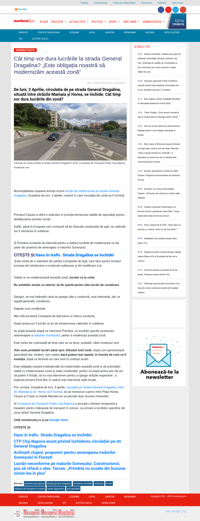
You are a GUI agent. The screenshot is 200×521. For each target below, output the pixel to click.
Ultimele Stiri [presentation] (142, 46)
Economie (74, 32)
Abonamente (146, 3)
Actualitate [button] (77, 22)
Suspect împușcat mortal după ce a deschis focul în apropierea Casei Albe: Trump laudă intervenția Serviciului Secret (158, 211)
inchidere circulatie (83, 483)
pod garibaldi (73, 488)
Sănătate (23, 32)
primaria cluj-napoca (35, 483)
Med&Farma (130, 32)
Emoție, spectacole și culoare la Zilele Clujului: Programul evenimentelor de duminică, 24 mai (159, 175)
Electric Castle (40, 38)
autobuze (98, 483)
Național (150, 32)
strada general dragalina (59, 483)
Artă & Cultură (171, 32)
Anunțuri (110, 32)
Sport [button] (113, 22)
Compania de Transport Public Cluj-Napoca (45, 403)
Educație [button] (57, 22)
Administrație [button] (152, 22)
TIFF (21, 38)
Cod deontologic (100, 3)
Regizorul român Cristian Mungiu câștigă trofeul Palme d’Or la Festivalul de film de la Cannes (159, 256)
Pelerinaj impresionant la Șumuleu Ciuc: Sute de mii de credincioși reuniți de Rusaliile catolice (159, 288)
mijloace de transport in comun (30, 488)
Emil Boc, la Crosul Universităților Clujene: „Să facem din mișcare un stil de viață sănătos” (158, 193)
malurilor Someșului (46, 335)
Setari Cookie (177, 3)
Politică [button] (97, 22)
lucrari (109, 483)
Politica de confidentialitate (124, 3)
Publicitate (162, 3)
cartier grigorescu (56, 488)
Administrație (25, 50)
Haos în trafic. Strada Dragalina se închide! (53, 435)
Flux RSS (23, 9)
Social (92, 32)
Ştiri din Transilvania (49, 32)
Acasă (44, 22)
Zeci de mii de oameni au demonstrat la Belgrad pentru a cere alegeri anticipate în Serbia (159, 130)
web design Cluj (175, 511)
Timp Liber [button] (130, 22)
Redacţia (84, 3)
